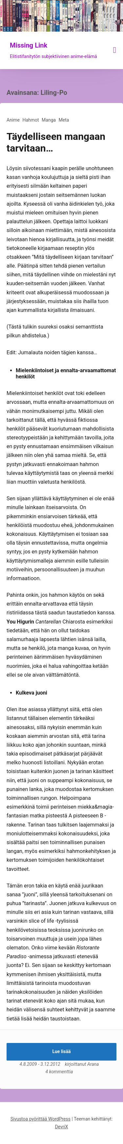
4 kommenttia (59, 1071)
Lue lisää (61, 1051)
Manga (49, 120)
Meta (64, 120)
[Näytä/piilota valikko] (114, 50)
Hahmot (30, 120)
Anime (13, 120)
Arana (93, 1064)
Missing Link (28, 45)
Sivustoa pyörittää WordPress (40, 1119)
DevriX (61, 1126)
